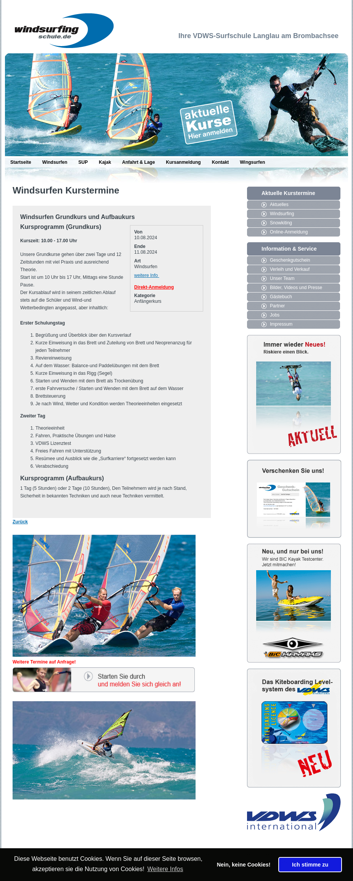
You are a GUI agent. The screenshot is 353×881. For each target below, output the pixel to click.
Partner (277, 306)
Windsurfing (282, 213)
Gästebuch (281, 296)
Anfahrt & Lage (138, 162)
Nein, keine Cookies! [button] (244, 865)
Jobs (274, 315)
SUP (83, 162)
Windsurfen (54, 162)
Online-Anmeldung (289, 232)
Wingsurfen (252, 162)
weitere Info (146, 275)
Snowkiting (281, 222)
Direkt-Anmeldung (154, 287)
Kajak (105, 162)
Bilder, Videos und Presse (296, 287)
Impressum (281, 324)
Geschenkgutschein (290, 260)
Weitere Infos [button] (165, 869)
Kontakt (220, 162)
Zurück (20, 521)
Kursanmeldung (183, 162)
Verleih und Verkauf (290, 269)
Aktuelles (279, 204)
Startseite (20, 162)
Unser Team (282, 278)
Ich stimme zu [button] (310, 865)
